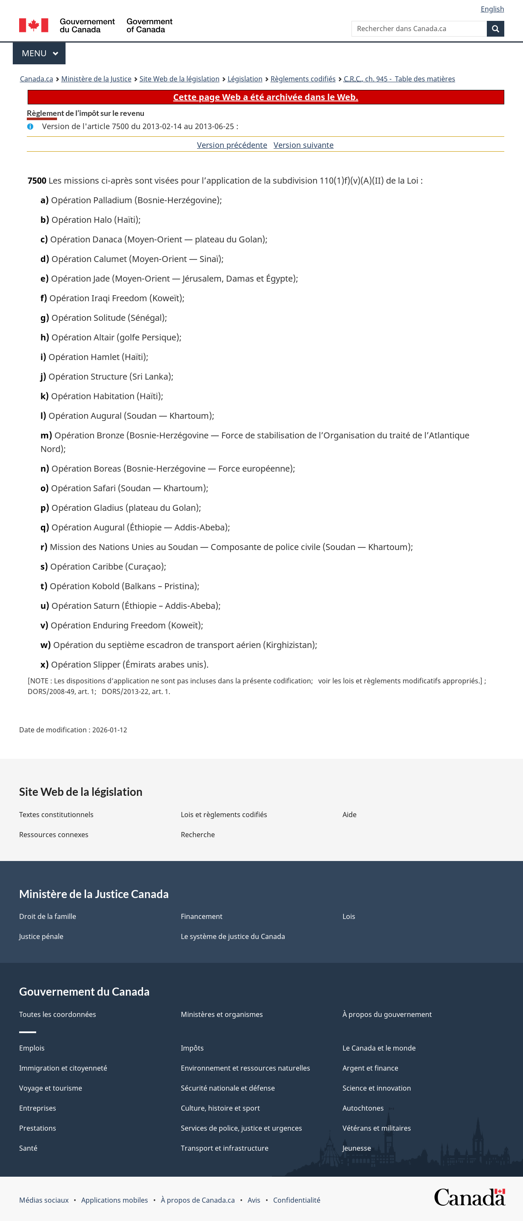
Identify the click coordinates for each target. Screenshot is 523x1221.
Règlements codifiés (303, 79)
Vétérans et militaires (377, 1128)
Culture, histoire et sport (220, 1108)
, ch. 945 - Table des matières (399, 79)
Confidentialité (296, 1200)
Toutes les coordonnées (57, 1014)
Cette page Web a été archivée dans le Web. (265, 97)
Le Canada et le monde (379, 1048)
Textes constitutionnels (56, 814)
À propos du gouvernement (387, 1014)
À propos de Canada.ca (198, 1200)
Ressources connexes (54, 834)
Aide (350, 814)
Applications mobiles (114, 1200)
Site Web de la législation (180, 79)
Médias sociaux (44, 1200)
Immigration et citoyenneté (63, 1068)
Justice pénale (41, 936)
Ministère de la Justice (96, 79)
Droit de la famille (47, 916)
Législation (245, 79)
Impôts (192, 1048)
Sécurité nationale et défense (228, 1088)
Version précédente (232, 145)
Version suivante (304, 145)
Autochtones (363, 1108)
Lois (349, 916)
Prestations (37, 1128)
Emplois (32, 1048)
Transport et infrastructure (225, 1148)
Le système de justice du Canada (233, 936)
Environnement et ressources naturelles (245, 1068)
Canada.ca (36, 79)
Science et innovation (377, 1088)
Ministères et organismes (222, 1014)
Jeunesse (357, 1148)
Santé (28, 1148)
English (492, 9)
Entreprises (37, 1108)
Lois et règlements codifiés (224, 814)
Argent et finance (370, 1068)
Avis (254, 1200)
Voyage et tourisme (50, 1088)
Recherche (198, 834)
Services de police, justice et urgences (241, 1128)
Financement (202, 916)
